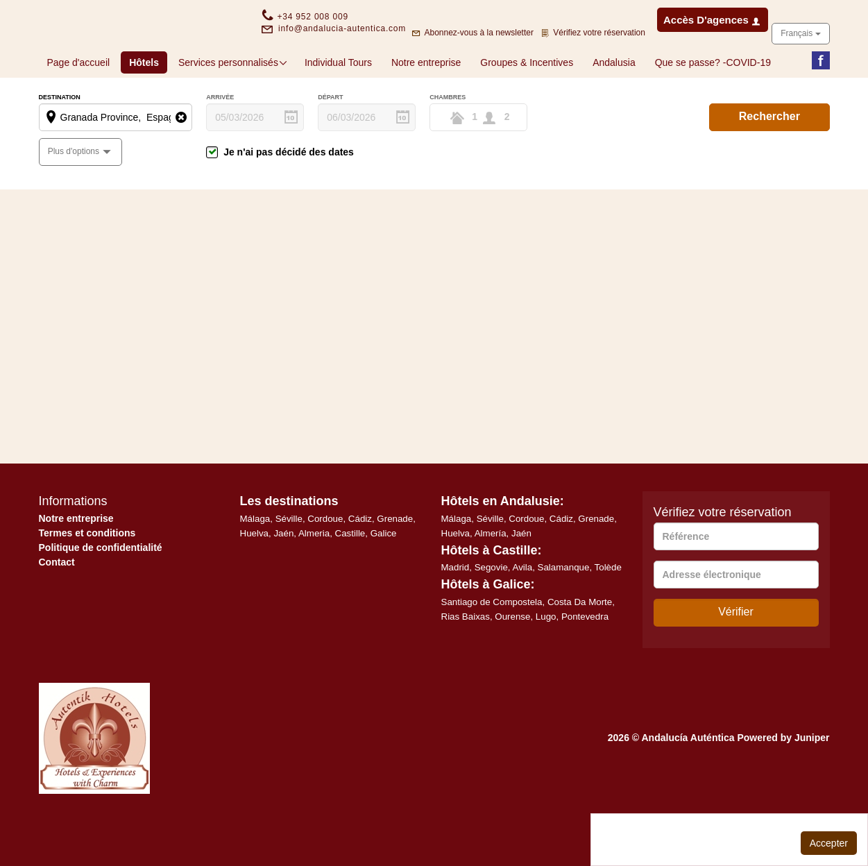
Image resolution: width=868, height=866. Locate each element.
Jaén (283, 577)
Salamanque (564, 611)
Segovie (491, 611)
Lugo (546, 661)
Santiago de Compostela (492, 646)
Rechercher (769, 161)
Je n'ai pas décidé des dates (288, 196)
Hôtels (148, 105)
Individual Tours (338, 106)
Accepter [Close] (829, 843)
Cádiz (360, 563)
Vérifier (736, 656)
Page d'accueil (78, 106)
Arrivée (220, 142)
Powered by (783, 782)
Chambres (447, 142)
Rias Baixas (465, 661)
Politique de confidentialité (100, 591)
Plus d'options (75, 196)
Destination (59, 142)
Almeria (314, 577)
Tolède (608, 611)
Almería (491, 577)
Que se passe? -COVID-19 (713, 106)
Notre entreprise (426, 106)
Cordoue (325, 563)
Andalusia (614, 106)
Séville (289, 563)
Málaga (255, 563)
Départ (330, 142)
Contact (57, 606)
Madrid (455, 611)
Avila (523, 611)
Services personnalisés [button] (233, 106)
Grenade (395, 563)
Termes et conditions (87, 577)
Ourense (512, 661)
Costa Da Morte (579, 646)
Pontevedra (585, 661)
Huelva (254, 577)
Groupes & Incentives (526, 106)
